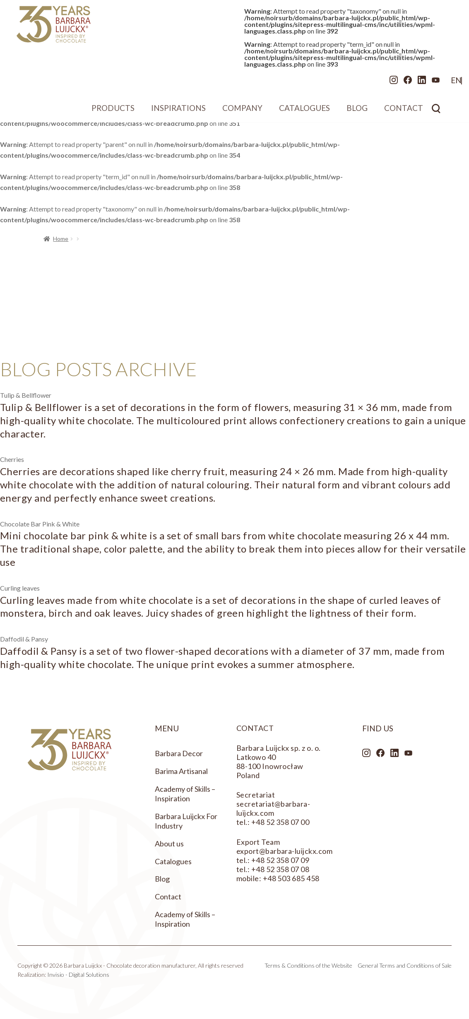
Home (60, 238)
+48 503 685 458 (291, 878)
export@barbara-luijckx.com (284, 851)
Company (242, 111)
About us (169, 843)
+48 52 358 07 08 (280, 869)
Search (436, 111)
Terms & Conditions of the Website (308, 965)
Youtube (415, 83)
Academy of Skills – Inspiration (185, 793)
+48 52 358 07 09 (280, 860)
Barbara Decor (179, 753)
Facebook (387, 83)
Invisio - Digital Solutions (78, 974)
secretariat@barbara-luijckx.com (273, 808)
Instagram (373, 83)
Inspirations (178, 111)
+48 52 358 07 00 (280, 822)
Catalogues (304, 111)
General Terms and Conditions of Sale (405, 965)
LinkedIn (401, 83)
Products (113, 111)
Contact (403, 111)
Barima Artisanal (181, 771)
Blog (357, 111)
